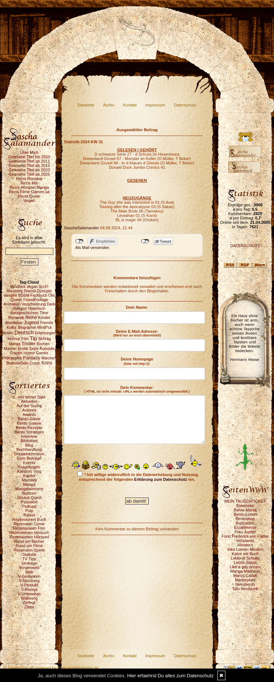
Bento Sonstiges (29, 432)
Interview (29, 436)
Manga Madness (245, 571)
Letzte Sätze (245, 562)
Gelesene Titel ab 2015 (29, 165)
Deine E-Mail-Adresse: (137, 333)
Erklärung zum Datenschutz (160, 479)
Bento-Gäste (29, 419)
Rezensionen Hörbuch (29, 532)
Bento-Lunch (245, 514)
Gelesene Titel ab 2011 (29, 161)
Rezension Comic (29, 524)
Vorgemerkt (29, 567)
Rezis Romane (29, 178)
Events (29, 462)
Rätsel (29, 515)
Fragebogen (29, 467)
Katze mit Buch (245, 554)
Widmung (29, 598)
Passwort (29, 502)
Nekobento (245, 584)
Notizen (29, 493)
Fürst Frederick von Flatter (245, 536)
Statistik (29, 554)
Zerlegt (29, 602)
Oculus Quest (29, 497)
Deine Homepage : (137, 361)
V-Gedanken (29, 576)
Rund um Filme (29, 545)
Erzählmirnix (245, 527)
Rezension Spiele (29, 550)
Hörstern (245, 545)
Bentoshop (245, 519)
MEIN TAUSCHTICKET (245, 501)
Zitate (29, 607)
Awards (29, 414)
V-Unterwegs (29, 594)
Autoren (29, 410)
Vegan (29, 200)
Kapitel (29, 475)
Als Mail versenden (92, 247)
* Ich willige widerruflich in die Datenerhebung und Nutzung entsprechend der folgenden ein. (137, 476)
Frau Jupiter (245, 532)
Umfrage (29, 563)
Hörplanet (245, 540)
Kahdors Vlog (29, 471)
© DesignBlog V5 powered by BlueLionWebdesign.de (51, 668)
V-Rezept (29, 589)
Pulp (29, 510)
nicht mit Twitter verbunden (145, 241)
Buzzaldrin (245, 523)
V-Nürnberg (29, 580)
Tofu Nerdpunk (245, 588)
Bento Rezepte (29, 427)
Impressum (155, 105)
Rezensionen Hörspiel (29, 537)
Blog (29, 445)
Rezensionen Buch (29, 519)
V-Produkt (29, 585)
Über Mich (29, 152)
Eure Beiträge (29, 458)
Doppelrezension (29, 454)
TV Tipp (29, 559)
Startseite (85, 105)
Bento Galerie (29, 423)
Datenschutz (185, 105)
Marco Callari (245, 575)
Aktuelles (29, 401)
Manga (29, 484)
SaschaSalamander (81, 228)
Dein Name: (137, 307)
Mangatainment (29, 489)
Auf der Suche (29, 406)
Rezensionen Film (29, 528)
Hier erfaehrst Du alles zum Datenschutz (170, 675)
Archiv (108, 105)
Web (29, 572)
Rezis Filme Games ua (29, 192)
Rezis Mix (29, 183)
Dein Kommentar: (137, 389)
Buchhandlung (29, 449)
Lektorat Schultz (245, 558)
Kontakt (130, 105)
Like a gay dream (245, 567)
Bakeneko (245, 505)
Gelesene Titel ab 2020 (29, 170)
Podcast (29, 506)
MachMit (29, 480)
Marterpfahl (245, 580)
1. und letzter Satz (29, 397)
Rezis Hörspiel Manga (29, 187)
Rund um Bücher (29, 541)
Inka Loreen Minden (245, 549)
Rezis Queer (29, 196)
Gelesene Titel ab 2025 (29, 174)
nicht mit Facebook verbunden (79, 241)
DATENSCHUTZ (245, 245)
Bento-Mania (245, 510)
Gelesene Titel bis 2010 (29, 157)
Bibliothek (29, 441)
